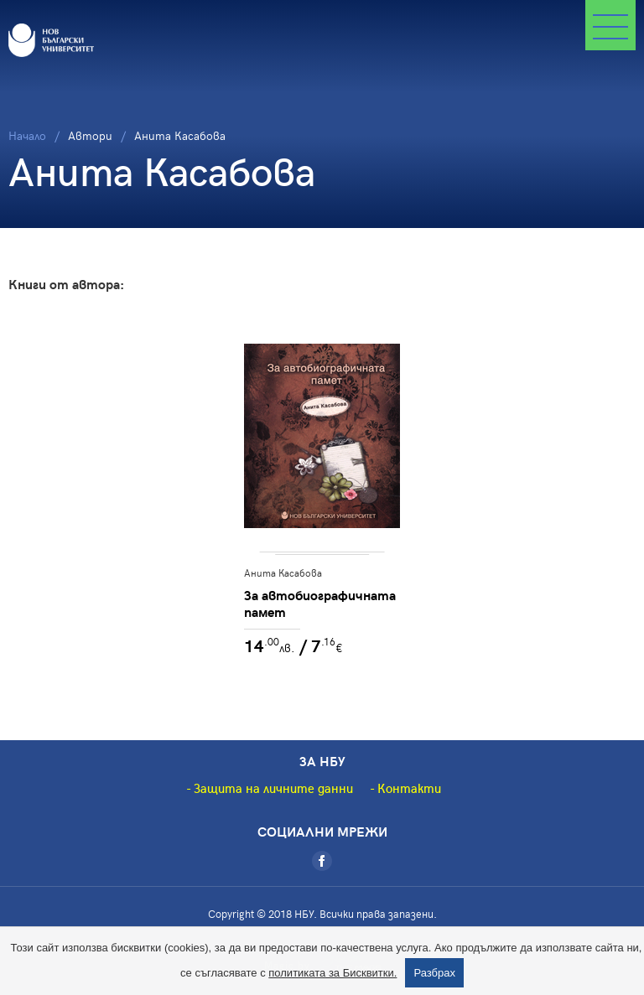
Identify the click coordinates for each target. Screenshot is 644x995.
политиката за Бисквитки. (332, 972)
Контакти (409, 788)
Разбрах (434, 972)
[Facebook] (322, 861)
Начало (27, 135)
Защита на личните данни (273, 788)
